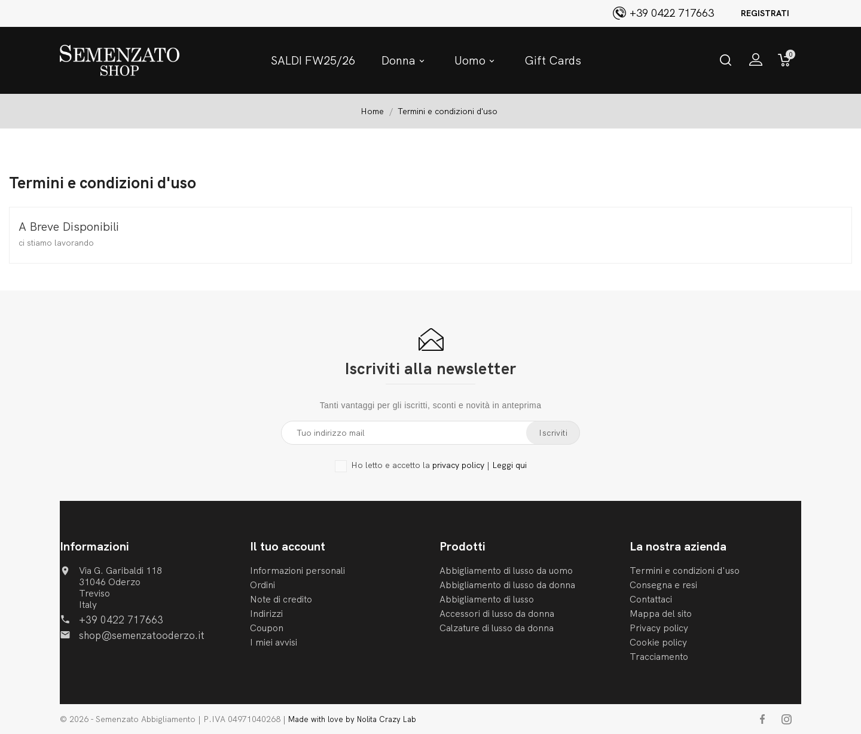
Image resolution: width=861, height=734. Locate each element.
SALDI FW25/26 (313, 60)
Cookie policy (658, 642)
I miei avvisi (273, 642)
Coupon (266, 628)
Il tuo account (287, 546)
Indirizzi (266, 613)
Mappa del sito (661, 613)
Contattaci (651, 599)
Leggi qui (509, 465)
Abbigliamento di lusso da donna (507, 585)
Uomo (476, 60)
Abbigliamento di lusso (486, 599)
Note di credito (281, 599)
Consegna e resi (663, 585)
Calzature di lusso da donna (496, 628)
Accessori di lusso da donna (496, 613)
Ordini (262, 585)
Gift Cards (552, 60)
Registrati (765, 13)
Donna (404, 60)
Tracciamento (659, 656)
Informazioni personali (297, 570)
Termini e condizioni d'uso (685, 570)
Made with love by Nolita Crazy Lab (352, 719)
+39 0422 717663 (121, 619)
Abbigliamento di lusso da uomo (506, 570)
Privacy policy (659, 628)
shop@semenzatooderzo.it (141, 635)
